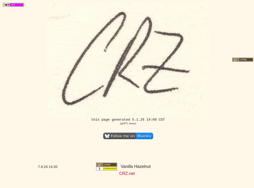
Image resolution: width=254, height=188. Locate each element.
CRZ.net (127, 173)
